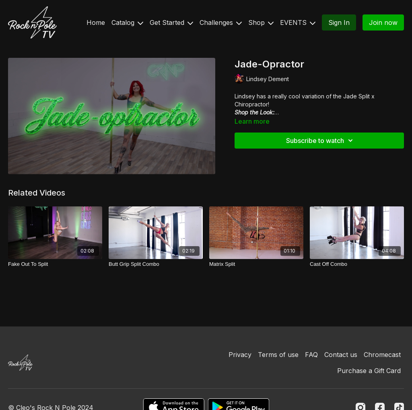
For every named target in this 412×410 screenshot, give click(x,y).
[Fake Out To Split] (55, 264)
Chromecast (382, 355)
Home (96, 22)
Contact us (340, 355)
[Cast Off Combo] (357, 264)
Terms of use (278, 355)
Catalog (127, 22)
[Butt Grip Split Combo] (156, 264)
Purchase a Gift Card (369, 371)
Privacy (240, 355)
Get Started (171, 22)
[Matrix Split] (256, 264)
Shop (261, 22)
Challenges (221, 22)
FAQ (311, 355)
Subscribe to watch (320, 140)
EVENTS (297, 22)
